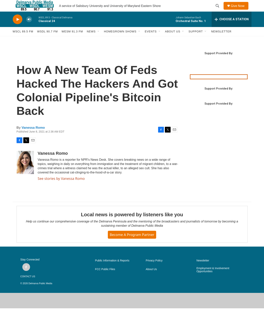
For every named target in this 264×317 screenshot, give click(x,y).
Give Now (239, 10)
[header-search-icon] (218, 10)
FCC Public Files (105, 277)
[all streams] (231, 28)
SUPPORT (196, 40)
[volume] (29, 28)
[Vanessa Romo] (25, 171)
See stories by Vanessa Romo (61, 187)
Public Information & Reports (112, 269)
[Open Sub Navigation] (98, 40)
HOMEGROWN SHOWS (120, 40)
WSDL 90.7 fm (47, 40)
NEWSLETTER (221, 40)
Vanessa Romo (33, 136)
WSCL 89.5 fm (23, 40)
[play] (17, 28)
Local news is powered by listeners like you (132, 223)
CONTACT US (27, 285)
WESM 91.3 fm (72, 40)
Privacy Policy (154, 269)
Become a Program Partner (132, 243)
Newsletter (202, 269)
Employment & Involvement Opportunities (212, 278)
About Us (151, 277)
